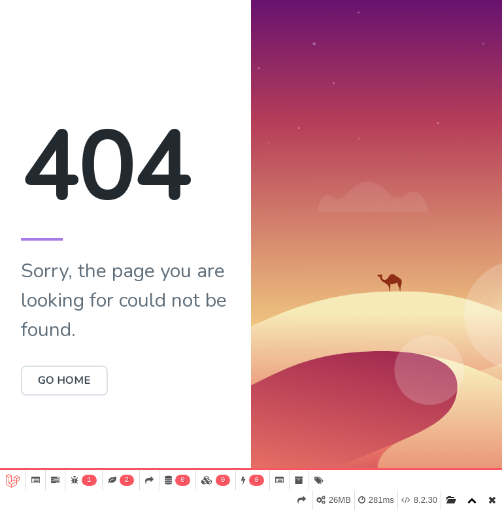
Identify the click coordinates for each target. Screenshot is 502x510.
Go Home (64, 380)
